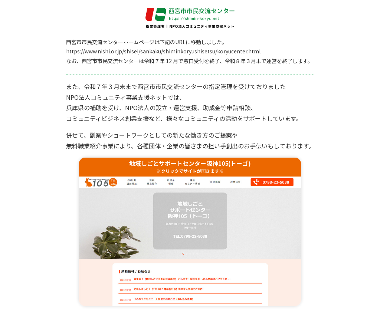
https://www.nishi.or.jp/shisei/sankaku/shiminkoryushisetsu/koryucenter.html (163, 51)
